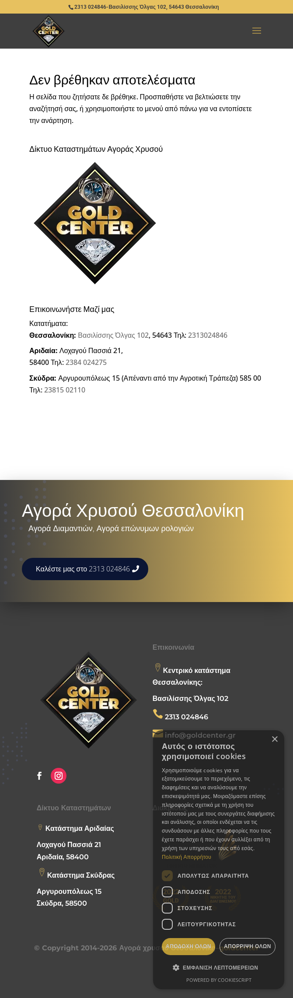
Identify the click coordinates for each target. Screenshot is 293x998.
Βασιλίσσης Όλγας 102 (113, 335)
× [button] (274, 739)
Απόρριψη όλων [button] (247, 946)
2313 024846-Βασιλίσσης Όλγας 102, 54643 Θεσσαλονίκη (146, 7)
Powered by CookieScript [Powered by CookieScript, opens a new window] (218, 980)
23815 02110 (64, 390)
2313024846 (207, 335)
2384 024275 (86, 362)
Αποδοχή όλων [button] (188, 946)
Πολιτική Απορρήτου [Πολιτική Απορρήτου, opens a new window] (186, 857)
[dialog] (218, 859)
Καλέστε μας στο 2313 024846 (83, 569)
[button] (219, 967)
